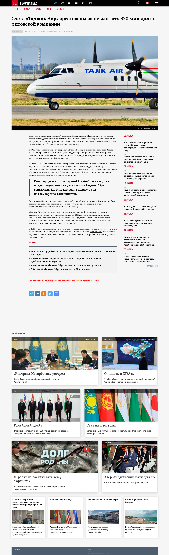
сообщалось (96, 231)
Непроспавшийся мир (61, 499)
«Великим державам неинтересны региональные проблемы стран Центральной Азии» (27, 503)
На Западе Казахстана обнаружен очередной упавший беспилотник (140, 207)
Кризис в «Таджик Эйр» (66, 31)
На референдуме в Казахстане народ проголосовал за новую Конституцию (138, 223)
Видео (38, 9)
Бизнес (43, 31)
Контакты (17, 549)
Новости (15, 9)
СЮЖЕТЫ (60, 9)
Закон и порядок (30, 31)
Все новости (152, 266)
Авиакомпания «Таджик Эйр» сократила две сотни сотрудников (68, 265)
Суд (39, 31)
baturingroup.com (100, 552)
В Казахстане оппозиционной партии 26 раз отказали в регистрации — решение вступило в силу (140, 146)
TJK (69, 3)
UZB (83, 3)
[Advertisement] (84, 316)
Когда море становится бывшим (137, 500)
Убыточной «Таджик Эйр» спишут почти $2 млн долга (62, 269)
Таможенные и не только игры (100, 500)
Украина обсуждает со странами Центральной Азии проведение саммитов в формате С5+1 (139, 159)
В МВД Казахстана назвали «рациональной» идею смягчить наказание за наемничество (139, 259)
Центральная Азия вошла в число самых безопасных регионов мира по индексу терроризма (140, 176)
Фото (49, 9)
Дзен (96, 280)
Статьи (27, 9)
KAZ (55, 3)
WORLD (91, 3)
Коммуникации (52, 31)
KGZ (62, 3)
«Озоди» (99, 141)
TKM (76, 3)
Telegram (84, 280)
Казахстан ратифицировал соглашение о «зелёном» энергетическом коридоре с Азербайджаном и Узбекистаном (139, 241)
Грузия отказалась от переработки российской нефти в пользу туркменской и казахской (140, 192)
